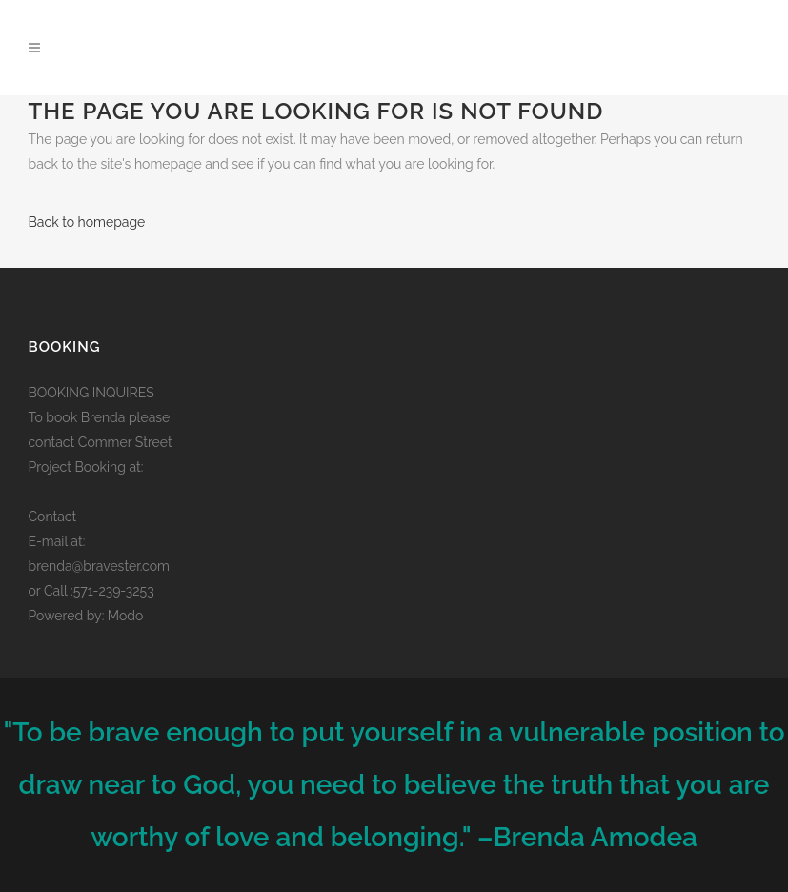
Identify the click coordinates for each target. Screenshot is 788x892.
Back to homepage (87, 222)
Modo (126, 615)
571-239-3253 (113, 590)
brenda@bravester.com (99, 566)
